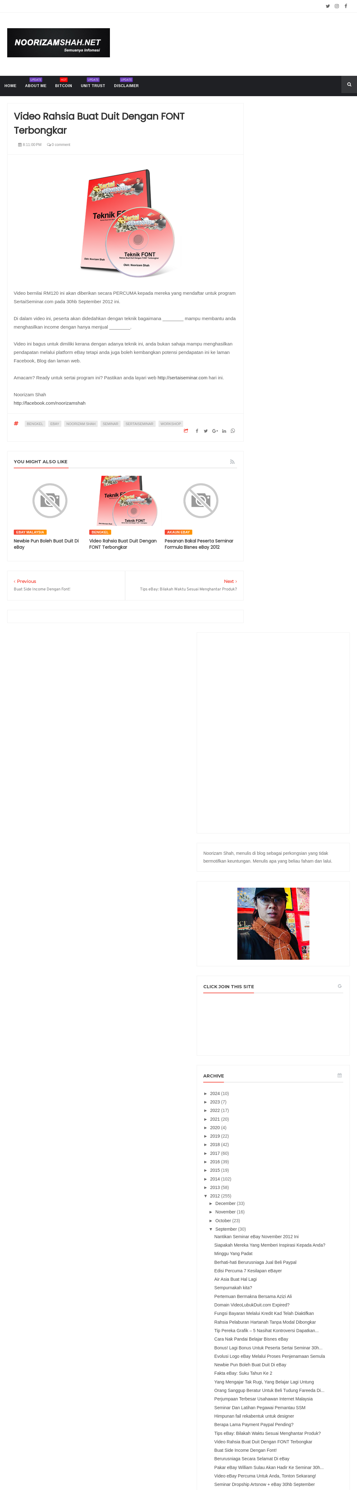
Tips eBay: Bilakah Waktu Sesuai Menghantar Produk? (300, 1000)
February (278, 1137)
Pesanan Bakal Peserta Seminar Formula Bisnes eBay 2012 (199, 544)
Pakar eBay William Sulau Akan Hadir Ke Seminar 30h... (304, 1045)
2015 (269, 656)
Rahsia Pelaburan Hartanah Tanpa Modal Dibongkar (301, 837)
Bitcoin (63, 83)
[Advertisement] (300, 203)
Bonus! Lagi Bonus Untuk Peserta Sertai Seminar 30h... (301, 873)
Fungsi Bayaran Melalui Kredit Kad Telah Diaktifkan (302, 823)
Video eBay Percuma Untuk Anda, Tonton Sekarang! (301, 1059)
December (279, 689)
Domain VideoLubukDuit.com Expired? (305, 811)
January (277, 1146)
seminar (110, 424)
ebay (54, 424)
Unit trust (93, 83)
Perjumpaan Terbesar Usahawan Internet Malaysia (300, 945)
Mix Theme (243, 1470)
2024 (269, 579)
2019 (269, 622)
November (279, 697)
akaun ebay (178, 532)
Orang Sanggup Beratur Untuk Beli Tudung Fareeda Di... (302, 932)
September (280, 715)
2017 (269, 638)
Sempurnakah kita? (287, 789)
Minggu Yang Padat (287, 750)
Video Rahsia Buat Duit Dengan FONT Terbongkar (123, 544)
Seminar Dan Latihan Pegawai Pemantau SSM (297, 959)
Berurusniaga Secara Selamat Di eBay (305, 1034)
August (276, 1086)
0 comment (58, 145)
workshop (171, 424)
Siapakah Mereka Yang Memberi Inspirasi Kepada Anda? (300, 739)
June (274, 1103)
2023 (269, 587)
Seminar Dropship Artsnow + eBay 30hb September (301, 1073)
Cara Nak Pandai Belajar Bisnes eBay (305, 861)
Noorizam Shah (81, 424)
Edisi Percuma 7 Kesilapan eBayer (302, 772)
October (277, 706)
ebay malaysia (30, 532)
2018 (269, 630)
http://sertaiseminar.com (182, 377)
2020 (269, 613)
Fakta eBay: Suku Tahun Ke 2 (297, 906)
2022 (269, 596)
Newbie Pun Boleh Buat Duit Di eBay (304, 898)
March (275, 1129)
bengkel (35, 424)
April (274, 1120)
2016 (269, 647)
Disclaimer (126, 83)
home (10, 86)
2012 (269, 681)
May (273, 1111)
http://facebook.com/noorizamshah (49, 403)
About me (36, 83)
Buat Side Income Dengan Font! (299, 1025)
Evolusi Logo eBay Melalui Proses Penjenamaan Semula (301, 887)
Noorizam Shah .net (167, 1470)
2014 (269, 664)
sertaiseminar (139, 424)
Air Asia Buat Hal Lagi (289, 780)
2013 (269, 673)
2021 (269, 604)
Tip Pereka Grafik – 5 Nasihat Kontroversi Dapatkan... (296, 850)
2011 (269, 1157)
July (273, 1095)
